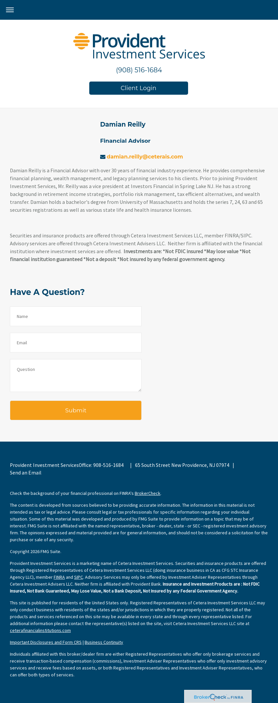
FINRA (59, 577)
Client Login (138, 88)
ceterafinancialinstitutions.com (40, 630)
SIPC (78, 577)
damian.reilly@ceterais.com (145, 157)
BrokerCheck (147, 493)
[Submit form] (76, 410)
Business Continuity (104, 642)
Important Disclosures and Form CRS (46, 642)
